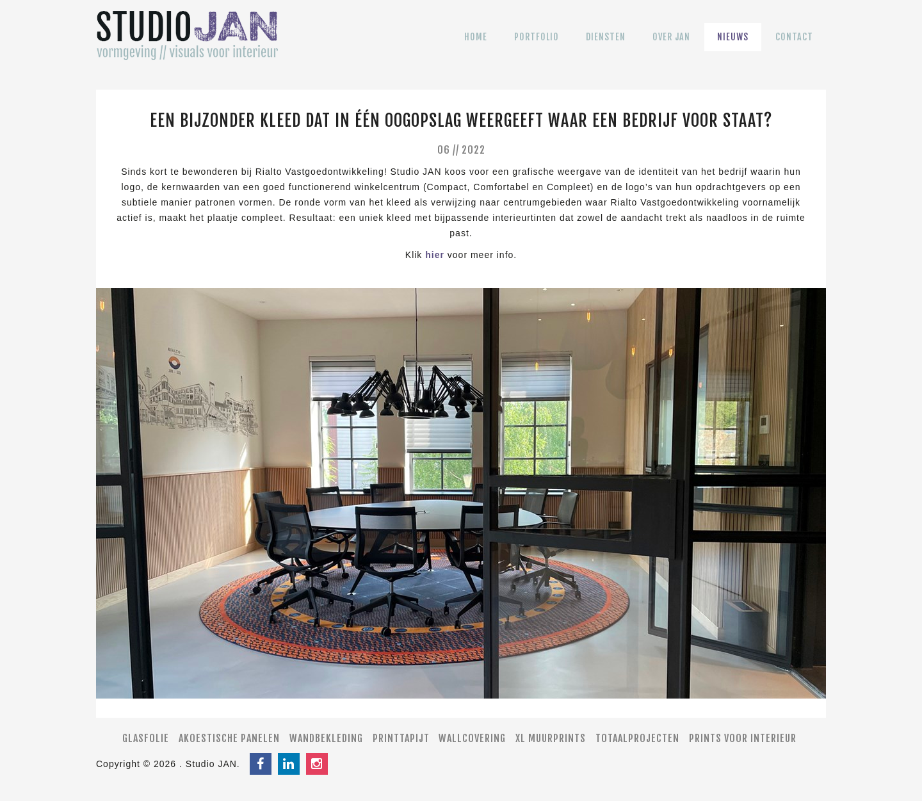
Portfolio (536, 45)
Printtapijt (401, 738)
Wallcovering (472, 738)
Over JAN (671, 45)
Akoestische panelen (229, 738)
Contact (794, 45)
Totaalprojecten (637, 738)
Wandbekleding (326, 738)
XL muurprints (550, 738)
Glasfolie (145, 738)
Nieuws (732, 45)
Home (475, 45)
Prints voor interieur (743, 738)
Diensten (606, 45)
